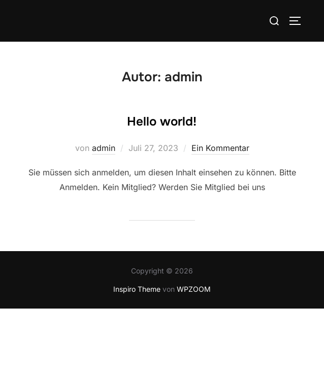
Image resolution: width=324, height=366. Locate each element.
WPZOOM (194, 289)
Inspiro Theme (136, 289)
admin (103, 148)
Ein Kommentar (220, 148)
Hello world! (162, 122)
